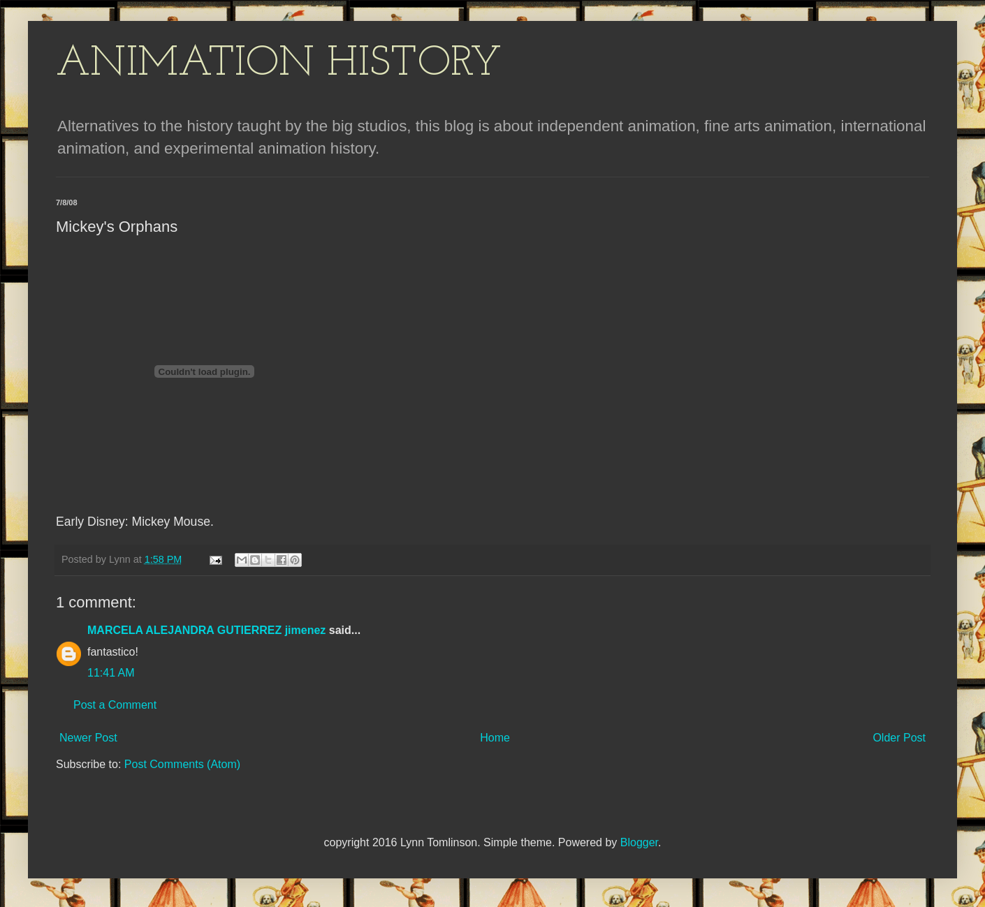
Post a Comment (114, 705)
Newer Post (88, 738)
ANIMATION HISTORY (279, 64)
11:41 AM (111, 673)
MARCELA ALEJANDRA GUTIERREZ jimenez (206, 630)
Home (495, 738)
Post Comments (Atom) (182, 764)
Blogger (639, 842)
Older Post (899, 738)
